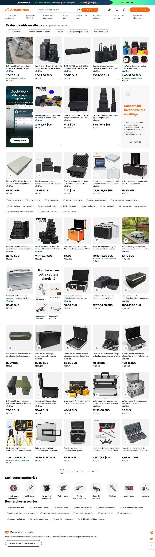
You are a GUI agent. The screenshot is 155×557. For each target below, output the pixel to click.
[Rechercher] (89, 10)
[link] (151, 532)
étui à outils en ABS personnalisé (91, 519)
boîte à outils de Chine (72, 200)
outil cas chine (51, 200)
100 (93, 471)
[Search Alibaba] (56, 9)
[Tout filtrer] (14, 31)
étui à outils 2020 (68, 206)
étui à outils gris (88, 206)
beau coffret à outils (47, 206)
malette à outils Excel (16, 519)
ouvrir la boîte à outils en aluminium (21, 513)
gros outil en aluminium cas (131, 508)
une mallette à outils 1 (47, 212)
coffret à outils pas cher (63, 519)
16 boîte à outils (69, 212)
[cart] (117, 10)
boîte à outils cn (105, 513)
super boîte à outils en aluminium (132, 206)
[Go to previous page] (57, 471)
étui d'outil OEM (14, 200)
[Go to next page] (98, 471)
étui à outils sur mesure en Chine (123, 200)
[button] (78, 9)
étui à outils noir (107, 206)
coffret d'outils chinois (82, 508)
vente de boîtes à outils (83, 513)
